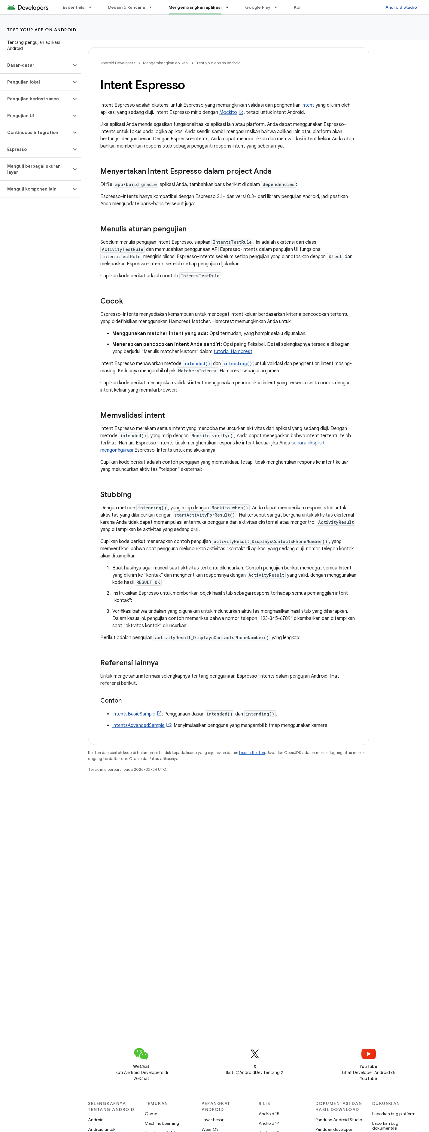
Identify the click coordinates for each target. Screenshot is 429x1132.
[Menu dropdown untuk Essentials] (93, 7)
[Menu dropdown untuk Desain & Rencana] (153, 7)
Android (96, 1119)
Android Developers (117, 63)
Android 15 (269, 1113)
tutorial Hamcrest (233, 352)
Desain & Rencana (126, 7)
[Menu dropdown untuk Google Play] (278, 7)
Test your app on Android (41, 29)
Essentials (74, 7)
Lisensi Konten (252, 752)
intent (308, 105)
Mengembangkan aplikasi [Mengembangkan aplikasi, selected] (195, 7)
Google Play (257, 7)
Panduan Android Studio (338, 1119)
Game (151, 1113)
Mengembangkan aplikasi (165, 63)
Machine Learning (162, 1123)
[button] (35, 65)
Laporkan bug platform (393, 1113)
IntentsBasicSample (133, 714)
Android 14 (269, 1123)
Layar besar (213, 1119)
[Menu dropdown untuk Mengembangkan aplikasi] (230, 7)
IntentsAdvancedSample (138, 725)
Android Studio (401, 7)
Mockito (228, 112)
